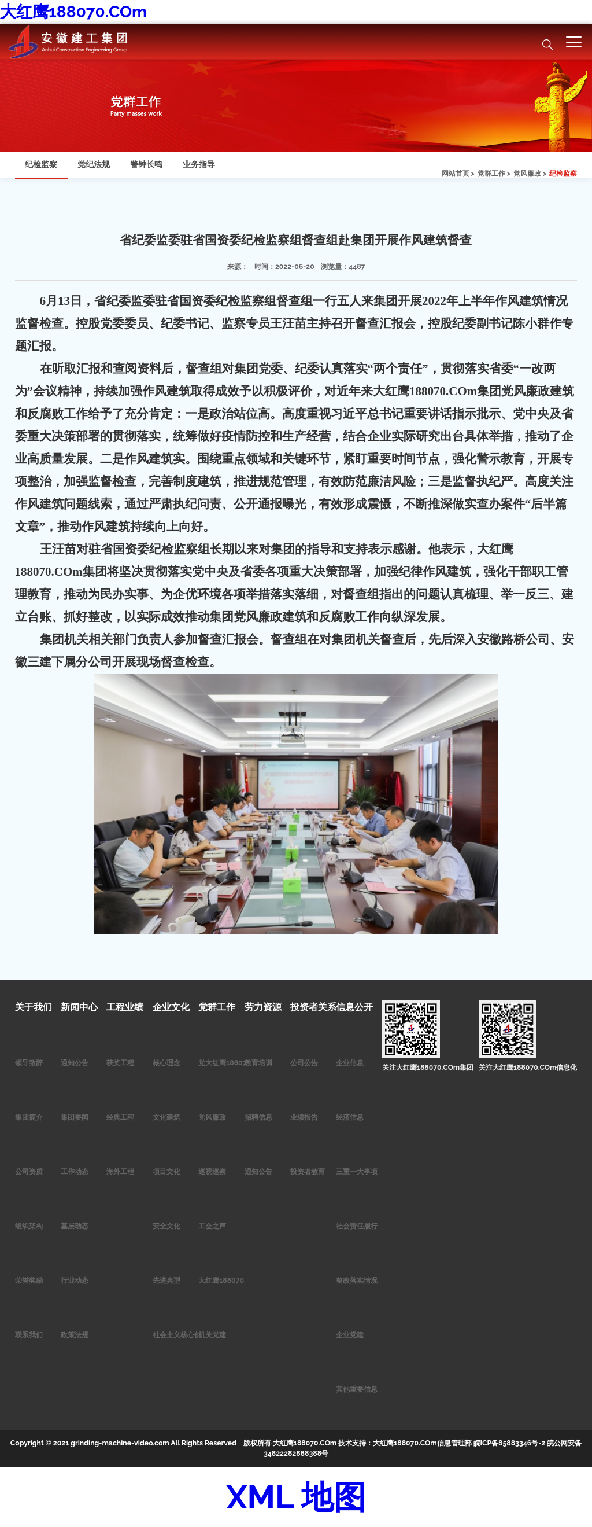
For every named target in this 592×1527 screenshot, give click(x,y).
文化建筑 (166, 1117)
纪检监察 (563, 173)
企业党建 (350, 1334)
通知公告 (74, 1062)
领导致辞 (29, 1062)
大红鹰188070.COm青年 (237, 1280)
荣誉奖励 (29, 1280)
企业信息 (350, 1062)
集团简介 (29, 1117)
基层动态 (74, 1225)
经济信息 (350, 1117)
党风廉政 (212, 1117)
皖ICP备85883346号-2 (509, 1442)
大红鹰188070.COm (73, 11)
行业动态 (74, 1280)
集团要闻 (74, 1117)
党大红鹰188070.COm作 (237, 1062)
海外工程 (120, 1171)
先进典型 (166, 1280)
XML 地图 (295, 1497)
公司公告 (304, 1062)
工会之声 (212, 1225)
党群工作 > (494, 173)
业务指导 (199, 164)
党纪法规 (93, 164)
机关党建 (212, 1334)
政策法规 (74, 1334)
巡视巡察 (212, 1171)
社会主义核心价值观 (184, 1334)
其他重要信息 (357, 1389)
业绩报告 (304, 1117)
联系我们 (29, 1334)
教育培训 (258, 1062)
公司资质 (29, 1171)
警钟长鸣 (146, 164)
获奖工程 (120, 1062)
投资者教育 (307, 1171)
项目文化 (166, 1171)
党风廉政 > (529, 173)
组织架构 (29, 1225)
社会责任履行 (357, 1225)
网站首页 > (458, 173)
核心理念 (166, 1062)
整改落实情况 (357, 1280)
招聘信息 (258, 1117)
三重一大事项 (357, 1171)
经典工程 (120, 1117)
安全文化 (166, 1225)
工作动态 (74, 1171)
